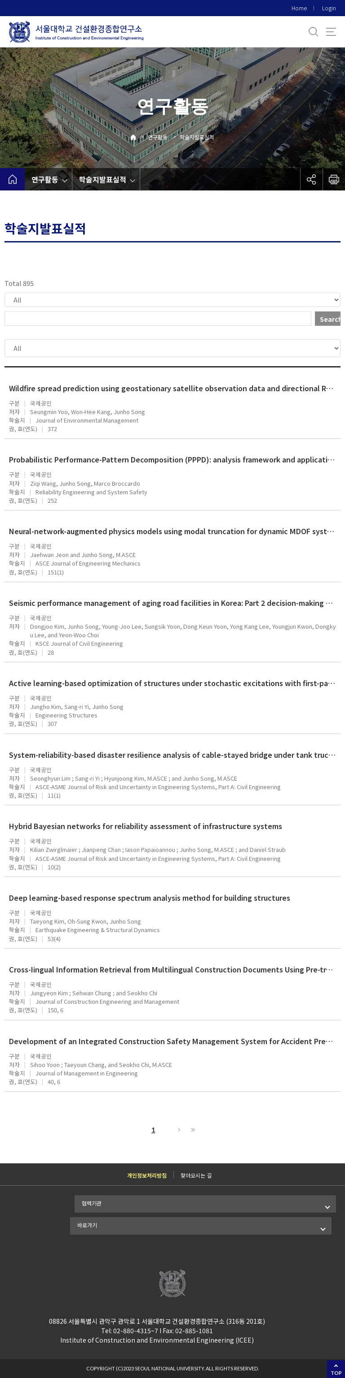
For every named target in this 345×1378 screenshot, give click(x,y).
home (12, 179)
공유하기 (311, 179)
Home (299, 8)
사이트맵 (331, 32)
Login (329, 8)
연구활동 (158, 137)
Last (192, 1129)
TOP (336, 1373)
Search (330, 319)
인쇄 (334, 179)
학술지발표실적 (197, 137)
